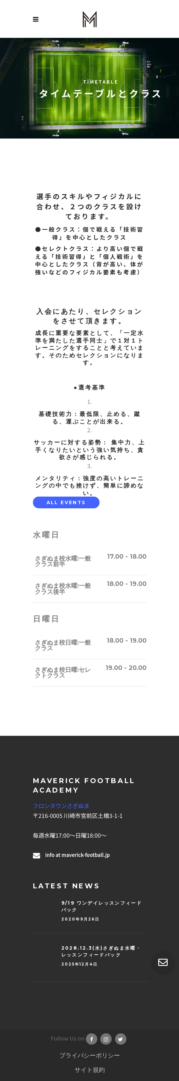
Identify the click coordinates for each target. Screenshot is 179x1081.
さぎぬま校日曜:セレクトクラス (63, 672)
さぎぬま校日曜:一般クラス (63, 645)
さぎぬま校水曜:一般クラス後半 (63, 588)
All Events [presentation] (66, 502)
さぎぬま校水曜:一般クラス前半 (63, 561)
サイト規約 (90, 1069)
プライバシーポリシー (89, 1055)
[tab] (66, 502)
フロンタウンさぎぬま (61, 806)
